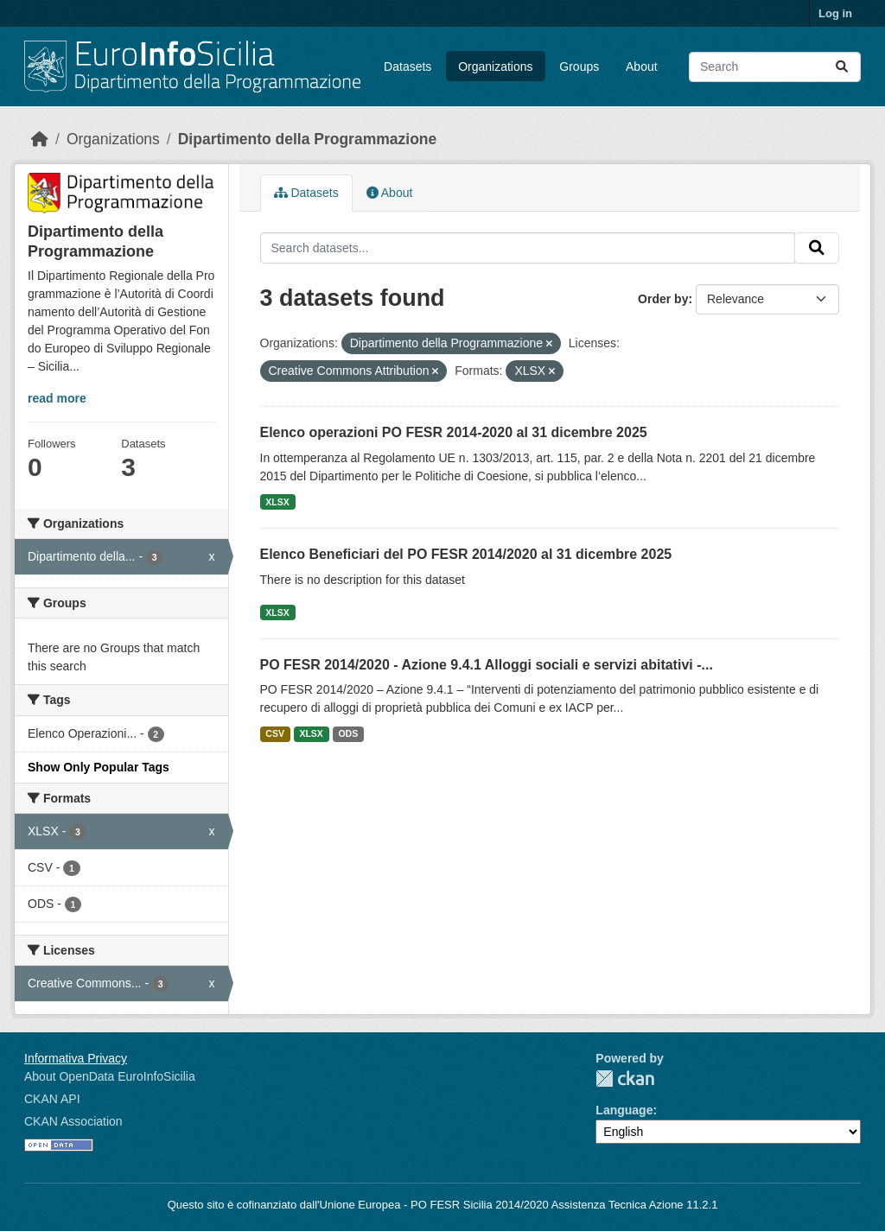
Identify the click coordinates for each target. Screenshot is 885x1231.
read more (57, 398)
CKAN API (52, 1099)
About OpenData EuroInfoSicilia (109, 1076)
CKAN (624, 1078)
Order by (663, 299)
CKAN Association (73, 1121)
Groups (579, 66)
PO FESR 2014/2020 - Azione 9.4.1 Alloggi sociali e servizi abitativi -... (486, 664)
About (642, 66)
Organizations (495, 66)
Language (624, 1110)
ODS (348, 733)
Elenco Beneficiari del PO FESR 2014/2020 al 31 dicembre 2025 (466, 554)
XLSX (277, 502)
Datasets (407, 66)
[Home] (39, 139)
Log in (835, 13)
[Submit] (842, 67)
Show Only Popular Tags (98, 767)
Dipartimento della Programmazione (307, 139)
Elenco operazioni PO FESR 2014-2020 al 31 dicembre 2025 (453, 432)
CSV (274, 733)
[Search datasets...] (775, 67)
